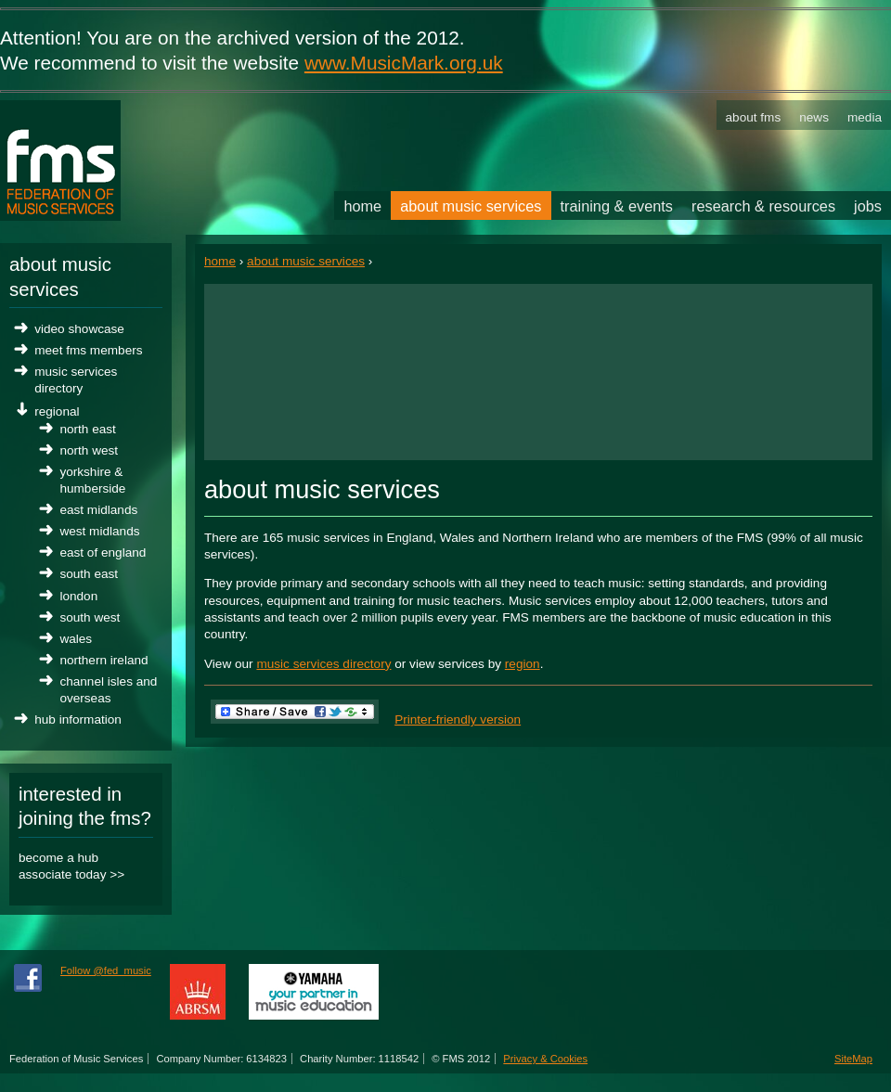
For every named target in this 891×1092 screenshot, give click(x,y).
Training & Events (617, 206)
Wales (75, 639)
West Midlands (99, 531)
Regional (56, 411)
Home (220, 261)
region (522, 664)
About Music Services (306, 261)
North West (88, 450)
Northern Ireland (103, 660)
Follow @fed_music (105, 970)
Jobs (868, 206)
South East (88, 574)
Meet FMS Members (88, 350)
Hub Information (78, 719)
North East (87, 429)
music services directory (323, 664)
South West (89, 617)
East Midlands (98, 510)
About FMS (753, 117)
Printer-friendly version (457, 719)
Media (864, 117)
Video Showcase (79, 329)
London (78, 596)
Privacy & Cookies (545, 1058)
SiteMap (853, 1058)
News (814, 117)
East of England (102, 552)
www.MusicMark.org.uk (403, 62)
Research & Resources (763, 206)
